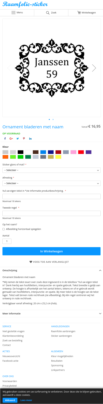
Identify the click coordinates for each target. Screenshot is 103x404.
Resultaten (57, 360)
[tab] (51, 270)
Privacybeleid (9, 385)
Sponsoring (57, 365)
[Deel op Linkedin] (30, 138)
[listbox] (51, 155)
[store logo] (51, 5)
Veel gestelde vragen (13, 331)
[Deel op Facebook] (5, 138)
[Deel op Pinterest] (24, 138)
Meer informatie (11, 313)
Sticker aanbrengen (61, 335)
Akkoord (10, 400)
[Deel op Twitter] (17, 138)
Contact (6, 345)
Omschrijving (9, 270)
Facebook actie (10, 360)
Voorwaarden (9, 381)
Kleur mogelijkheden (62, 356)
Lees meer (26, 400)
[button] (94, 68)
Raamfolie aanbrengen (63, 331)
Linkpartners (58, 370)
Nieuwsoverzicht (11, 356)
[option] (5, 152)
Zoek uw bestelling (12, 340)
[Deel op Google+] (11, 138)
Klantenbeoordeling (13, 335)
